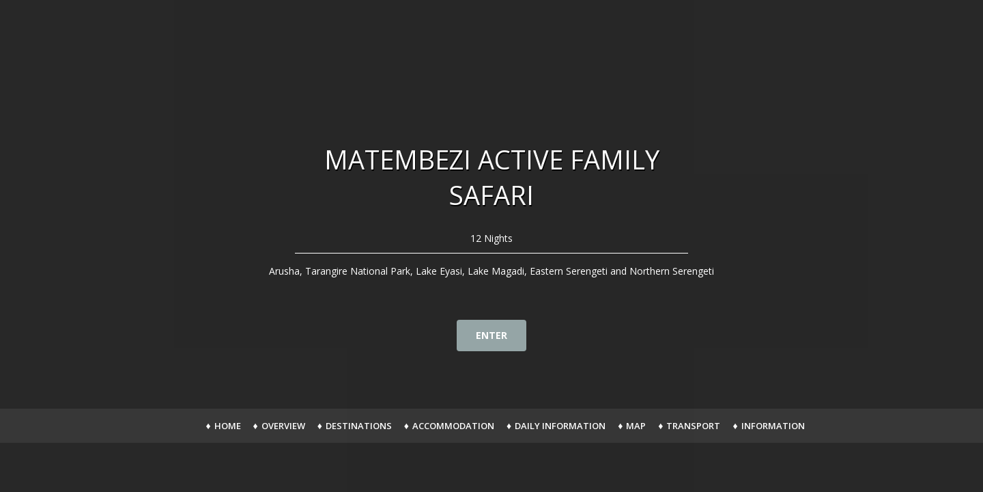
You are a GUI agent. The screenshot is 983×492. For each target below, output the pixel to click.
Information (773, 426)
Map (636, 426)
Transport (693, 426)
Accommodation (453, 426)
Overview (283, 426)
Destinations (359, 426)
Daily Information (560, 426)
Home (227, 426)
